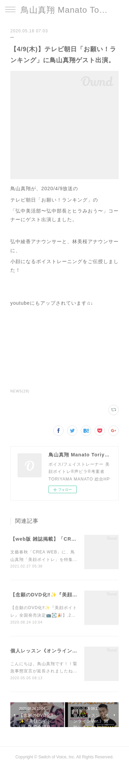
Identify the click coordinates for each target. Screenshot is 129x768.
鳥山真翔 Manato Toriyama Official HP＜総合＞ (64, 9)
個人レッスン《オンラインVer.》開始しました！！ (69, 650)
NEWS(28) (20, 391)
